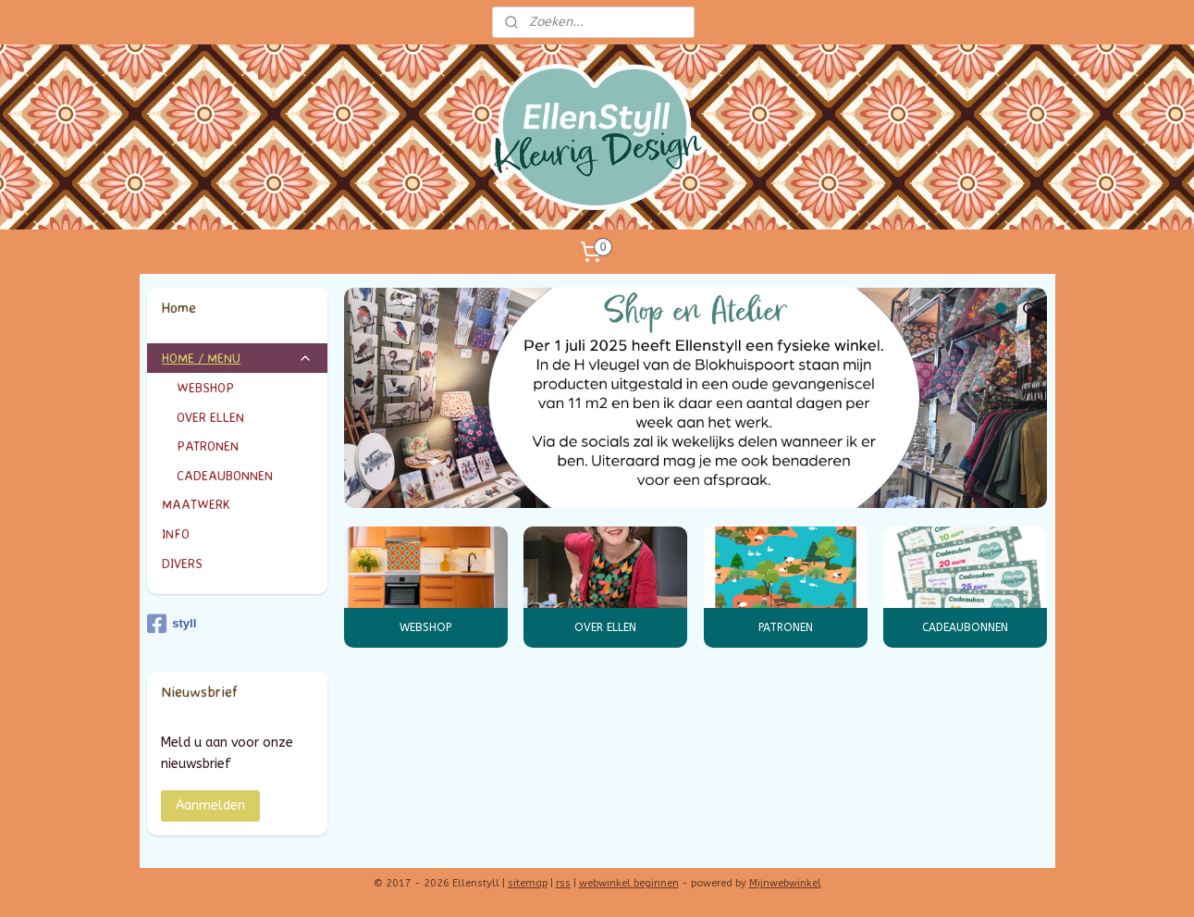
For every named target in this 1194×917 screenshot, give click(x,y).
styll (171, 624)
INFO (237, 533)
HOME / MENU (237, 358)
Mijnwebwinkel (785, 883)
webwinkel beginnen (629, 883)
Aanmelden (210, 805)
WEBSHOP (425, 627)
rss (563, 883)
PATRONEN (784, 627)
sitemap (528, 883)
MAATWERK (237, 504)
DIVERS (182, 563)
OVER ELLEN (605, 627)
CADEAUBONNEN (965, 627)
